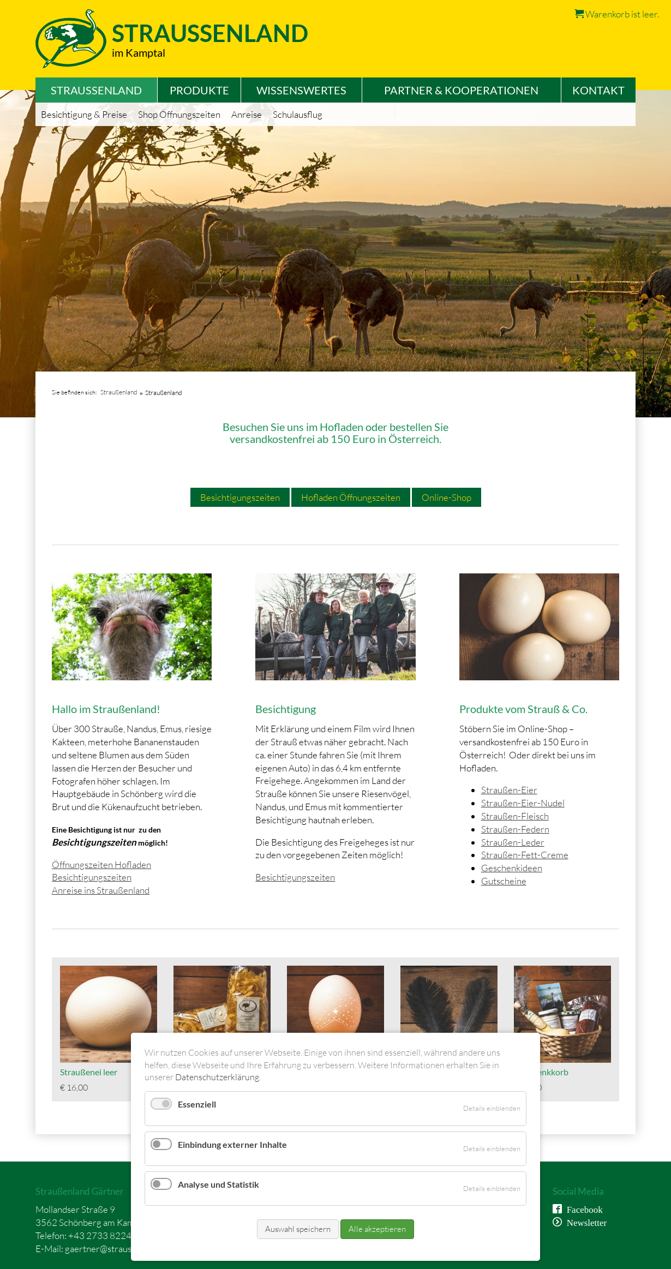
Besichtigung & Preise (84, 114)
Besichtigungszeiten (240, 497)
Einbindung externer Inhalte (232, 1144)
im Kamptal (138, 52)
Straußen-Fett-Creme (524, 854)
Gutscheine (503, 881)
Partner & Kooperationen (461, 90)
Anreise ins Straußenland (100, 890)
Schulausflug (297, 114)
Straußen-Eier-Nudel (523, 803)
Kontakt (598, 90)
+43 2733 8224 (99, 1235)
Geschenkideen (511, 867)
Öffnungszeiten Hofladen (101, 864)
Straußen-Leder (512, 842)
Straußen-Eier (509, 789)
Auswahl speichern (298, 1229)
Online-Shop (446, 497)
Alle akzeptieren (377, 1229)
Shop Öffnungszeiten (179, 114)
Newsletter (584, 1221)
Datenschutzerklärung (217, 1077)
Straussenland (210, 33)
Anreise (246, 114)
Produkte (199, 90)
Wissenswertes (301, 90)
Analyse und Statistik (218, 1184)
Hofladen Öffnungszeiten (350, 497)
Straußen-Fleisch (515, 816)
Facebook (582, 1208)
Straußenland (118, 392)
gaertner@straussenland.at (118, 1248)
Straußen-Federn (515, 829)
